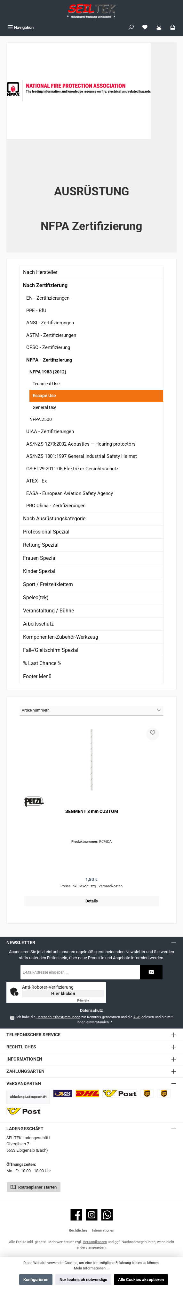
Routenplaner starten (34, 1186)
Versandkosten (95, 1242)
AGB (136, 1017)
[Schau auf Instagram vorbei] (91, 1215)
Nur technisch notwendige (83, 1279)
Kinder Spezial (39, 571)
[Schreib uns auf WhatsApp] (107, 1215)
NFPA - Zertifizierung (49, 360)
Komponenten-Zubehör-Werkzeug (60, 637)
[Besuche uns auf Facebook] (76, 1215)
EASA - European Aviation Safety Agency (69, 493)
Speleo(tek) (36, 597)
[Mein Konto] (159, 27)
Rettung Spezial (41, 545)
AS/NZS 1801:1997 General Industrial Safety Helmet (81, 456)
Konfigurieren (35, 1279)
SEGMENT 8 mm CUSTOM (91, 811)
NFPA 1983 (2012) (47, 371)
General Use (44, 407)
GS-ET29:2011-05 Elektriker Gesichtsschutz (72, 469)
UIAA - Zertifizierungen (50, 431)
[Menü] (20, 27)
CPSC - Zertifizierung (48, 347)
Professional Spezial (46, 532)
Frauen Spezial (40, 558)
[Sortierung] (91, 711)
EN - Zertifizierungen (47, 298)
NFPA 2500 (40, 419)
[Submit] (151, 972)
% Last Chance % (42, 663)
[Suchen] (131, 27)
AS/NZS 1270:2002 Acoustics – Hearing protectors (81, 444)
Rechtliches (78, 1230)
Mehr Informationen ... (91, 1268)
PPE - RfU (36, 310)
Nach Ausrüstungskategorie (54, 519)
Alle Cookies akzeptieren (141, 1279)
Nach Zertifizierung (45, 285)
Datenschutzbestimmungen (58, 1017)
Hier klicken (63, 993)
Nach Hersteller (40, 272)
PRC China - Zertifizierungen (55, 505)
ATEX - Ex (36, 481)
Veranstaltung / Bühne (48, 611)
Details (91, 901)
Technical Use (46, 383)
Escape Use (44, 395)
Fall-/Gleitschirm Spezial (50, 650)
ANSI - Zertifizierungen (50, 323)
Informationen (103, 1230)
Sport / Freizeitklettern (48, 584)
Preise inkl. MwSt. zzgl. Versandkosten (91, 886)
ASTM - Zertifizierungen (51, 335)
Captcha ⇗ (90, 1000)
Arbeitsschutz (38, 624)
